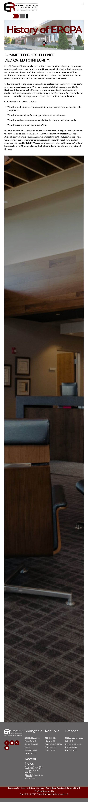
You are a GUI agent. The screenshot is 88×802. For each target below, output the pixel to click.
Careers (70, 788)
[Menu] (82, 3)
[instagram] (16, 743)
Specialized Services (55, 788)
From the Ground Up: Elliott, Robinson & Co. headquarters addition (34, 769)
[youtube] (6, 747)
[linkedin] (11, 743)
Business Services (16, 788)
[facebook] (6, 743)
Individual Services (35, 788)
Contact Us (48, 791)
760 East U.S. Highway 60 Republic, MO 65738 (53, 741)
